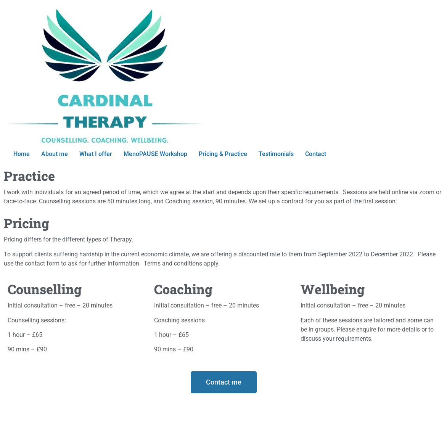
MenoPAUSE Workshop (155, 154)
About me (54, 154)
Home (21, 154)
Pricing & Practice (223, 154)
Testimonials (276, 154)
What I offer (95, 154)
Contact (315, 154)
